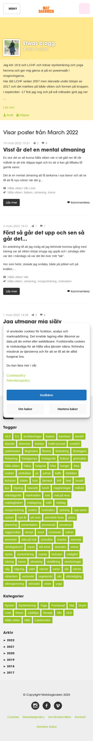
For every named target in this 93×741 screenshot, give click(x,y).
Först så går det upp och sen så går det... (43, 235)
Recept (47, 612)
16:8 (7, 436)
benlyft (79, 436)
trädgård (72, 554)
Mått (27, 620)
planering (11, 524)
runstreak (55, 532)
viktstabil (34, 583)
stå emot (44, 547)
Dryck (82, 605)
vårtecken (11, 576)
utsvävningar (72, 561)
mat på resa (62, 495)
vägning (19, 569)
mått (48, 502)
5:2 (17, 436)
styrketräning (25, 554)
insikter (9, 473)
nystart (9, 517)
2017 (8, 672)
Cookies (13, 717)
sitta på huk (29, 539)
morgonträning (47, 281)
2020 (8, 653)
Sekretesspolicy (34, 717)
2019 (8, 660)
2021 (8, 647)
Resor (19, 612)
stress (74, 547)
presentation (29, 524)
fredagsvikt (48, 458)
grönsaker (79, 458)
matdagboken (14, 502)
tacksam (56, 554)
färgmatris (31, 451)
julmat (47, 473)
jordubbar (24, 473)
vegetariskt (45, 576)
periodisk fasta (54, 517)
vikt (59, 576)
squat (30, 547)
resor (41, 532)
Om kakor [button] (25, 409)
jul (36, 473)
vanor (56, 569)
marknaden (33, 495)
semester (11, 539)
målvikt (79, 488)
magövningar (62, 488)
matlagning (34, 502)
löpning (18, 488)
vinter (47, 583)
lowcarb (33, 488)
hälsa (27, 466)
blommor (24, 443)
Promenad (58, 605)
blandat (9, 443)
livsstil (79, 480)
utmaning (40, 192)
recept (29, 532)
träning (9, 561)
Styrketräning (27, 605)
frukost (64, 458)
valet (32, 569)
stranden (60, 547)
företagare (79, 451)
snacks (61, 539)
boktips (39, 443)
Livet (32, 188)
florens (46, 451)
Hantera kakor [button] (68, 409)
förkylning (11, 458)
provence (66, 524)
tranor (52, 192)
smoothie (47, 539)
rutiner (69, 532)
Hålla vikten (15, 188)
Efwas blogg (39, 43)
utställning (53, 561)
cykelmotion (12, 451)
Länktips (33, 612)
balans (28, 192)
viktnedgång (74, 576)
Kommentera (78, 202)
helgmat (40, 466)
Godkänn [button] (46, 395)
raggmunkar (13, 532)
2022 (8, 640)
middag (61, 502)
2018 (8, 666)
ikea (76, 466)
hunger (64, 466)
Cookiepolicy (16, 375)
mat (47, 495)
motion (32, 510)
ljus (7, 488)
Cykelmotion (43, 620)
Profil (8, 115)
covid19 (74, 443)
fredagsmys (29, 458)
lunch (45, 488)
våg (7, 569)
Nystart (9, 605)
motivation (65, 281)
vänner (43, 569)
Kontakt (80, 717)
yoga (59, 583)
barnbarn (65, 436)
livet (68, 480)
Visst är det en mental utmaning (44, 149)
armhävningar (33, 436)
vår (66, 569)
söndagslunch (14, 547)
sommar (76, 539)
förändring (62, 451)
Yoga (43, 605)
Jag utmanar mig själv (32, 321)
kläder (24, 480)
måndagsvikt (13, 495)
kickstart (10, 480)
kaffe (58, 473)
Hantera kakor (47, 727)
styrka (9, 554)
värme (77, 569)
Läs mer (8, 107)
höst (53, 466)
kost (35, 480)
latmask (47, 480)
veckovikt (28, 576)
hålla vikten (15, 192)
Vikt (26, 188)
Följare (22, 115)
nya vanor (80, 510)
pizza (71, 517)
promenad (48, 524)
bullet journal (56, 443)
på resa (36, 517)
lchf (59, 480)
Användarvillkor (59, 717)
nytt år (22, 517)
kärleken (71, 473)
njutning (64, 510)
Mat (71, 605)
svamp (42, 554)
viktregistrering (14, 583)
